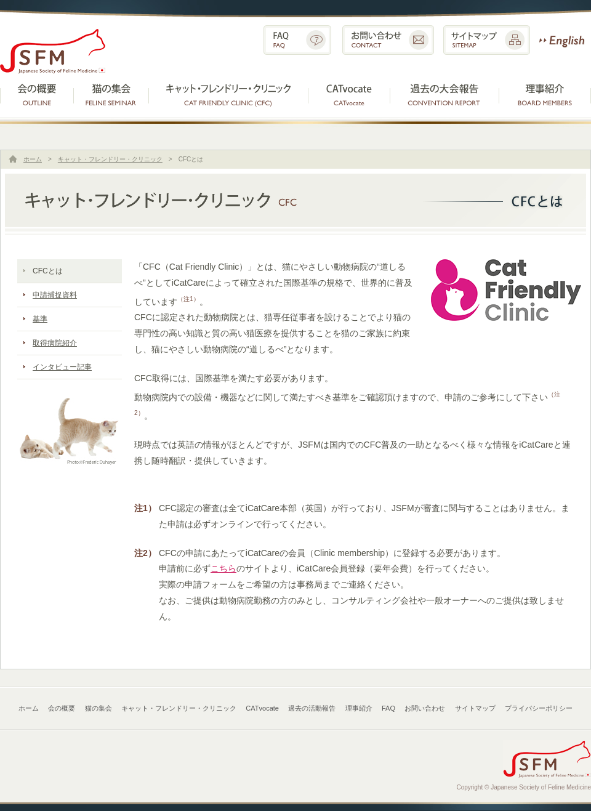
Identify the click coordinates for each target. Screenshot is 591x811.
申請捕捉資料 (55, 295)
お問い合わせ (388, 40)
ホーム (32, 159)
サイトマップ (486, 40)
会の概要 (37, 93)
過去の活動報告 (445, 93)
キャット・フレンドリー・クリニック (228, 93)
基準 (40, 319)
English (562, 40)
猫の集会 (111, 93)
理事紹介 (545, 93)
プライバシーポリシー (539, 708)
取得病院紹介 (55, 343)
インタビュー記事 (62, 367)
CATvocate (349, 93)
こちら (223, 568)
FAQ (297, 40)
